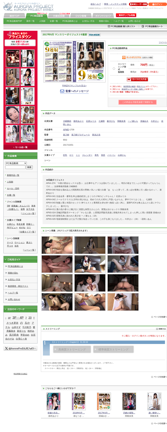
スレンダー (87, 155)
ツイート (163, 42)
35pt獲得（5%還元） (150, 72)
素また (29, 242)
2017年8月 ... (104, 413)
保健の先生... (53, 413)
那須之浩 (96, 135)
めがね (22, 227)
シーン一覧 (29, 250)
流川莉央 (14, 335)
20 (30, 317)
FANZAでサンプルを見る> (74, 85)
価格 (132, 65)
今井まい (155, 121)
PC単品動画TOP (14, 21)
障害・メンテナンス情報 (115, 4)
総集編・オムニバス (20, 206)
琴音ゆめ (24, 335)
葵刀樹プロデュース (80, 135)
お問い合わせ (134, 21)
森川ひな (111, 121)
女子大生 (30, 209)
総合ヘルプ (96, 4)
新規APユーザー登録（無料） (133, 89)
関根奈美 (121, 121)
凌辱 (23, 209)
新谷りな (21, 331)
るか (27, 322)
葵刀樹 (66, 135)
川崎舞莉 (67, 121)
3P (9, 318)
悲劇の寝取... (129, 413)
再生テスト (141, 86)
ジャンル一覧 (28, 213)
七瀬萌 (101, 121)
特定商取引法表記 (20, 374)
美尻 (103, 155)
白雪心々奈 (21, 339)
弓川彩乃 (26, 327)
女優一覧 (54, 21)
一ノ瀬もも (133, 121)
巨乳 (65, 155)
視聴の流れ (104, 21)
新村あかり (78, 121)
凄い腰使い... (154, 413)
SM (8, 206)
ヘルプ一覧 (118, 21)
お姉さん (122, 155)
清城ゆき (144, 121)
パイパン (111, 155)
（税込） (148, 65)
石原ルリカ (91, 121)
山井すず (16, 327)
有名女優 (21, 224)
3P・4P (18, 317)
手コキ (10, 246)
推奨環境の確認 (129, 86)
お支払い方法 (88, 21)
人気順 (42, 21)
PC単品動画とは (70, 21)
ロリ (71, 155)
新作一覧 (30, 21)
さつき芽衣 (12, 323)
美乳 (97, 155)
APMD (66, 129)
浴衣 (16, 246)
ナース (10, 242)
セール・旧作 (13, 188)
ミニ (78, 155)
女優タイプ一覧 (27, 232)
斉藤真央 (10, 331)
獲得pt (133, 72)
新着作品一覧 (13, 175)
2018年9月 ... (79, 413)
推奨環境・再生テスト (18, 286)
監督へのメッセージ (77, 91)
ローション (19, 242)
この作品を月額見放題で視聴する (137, 102)
